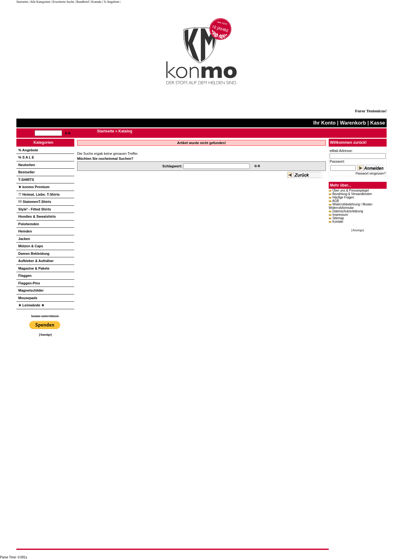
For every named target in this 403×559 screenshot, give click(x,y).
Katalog (125, 131)
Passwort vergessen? (370, 173)
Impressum (340, 214)
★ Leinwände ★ (31, 305)
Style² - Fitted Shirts (34, 209)
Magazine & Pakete (33, 268)
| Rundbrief (82, 1)
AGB (335, 201)
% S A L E (26, 157)
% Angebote (28, 150)
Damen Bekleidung (33, 253)
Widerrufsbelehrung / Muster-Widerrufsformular (351, 206)
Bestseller (26, 172)
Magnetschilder (31, 290)
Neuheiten (26, 165)
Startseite (22, 1)
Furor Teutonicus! (371, 111)
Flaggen (24, 275)
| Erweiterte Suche (62, 1)
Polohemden (28, 224)
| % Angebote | (111, 1)
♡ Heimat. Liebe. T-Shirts (39, 194)
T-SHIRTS (26, 180)
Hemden (25, 231)
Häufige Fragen (343, 197)
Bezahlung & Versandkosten (352, 194)
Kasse (377, 123)
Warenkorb (353, 123)
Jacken (24, 239)
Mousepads (27, 298)
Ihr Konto (324, 123)
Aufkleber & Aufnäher (36, 261)
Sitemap (338, 218)
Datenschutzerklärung (347, 211)
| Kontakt (95, 1)
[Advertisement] (45, 430)
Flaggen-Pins (29, 283)
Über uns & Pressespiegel (350, 190)
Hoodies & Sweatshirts (37, 216)
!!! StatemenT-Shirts (34, 202)
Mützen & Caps (30, 246)
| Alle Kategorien (39, 1)
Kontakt (337, 221)
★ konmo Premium (33, 187)
